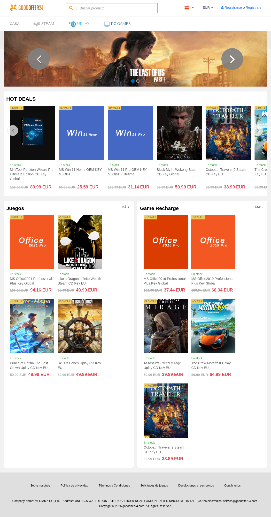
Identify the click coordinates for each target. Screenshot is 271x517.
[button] (39, 59)
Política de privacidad (74, 485)
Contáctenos (232, 485)
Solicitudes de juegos (154, 485)
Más (125, 207)
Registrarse (233, 7)
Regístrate (253, 7)
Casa (15, 24)
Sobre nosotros (40, 485)
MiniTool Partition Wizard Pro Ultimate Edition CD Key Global (32, 174)
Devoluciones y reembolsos (196, 485)
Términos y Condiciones (114, 485)
